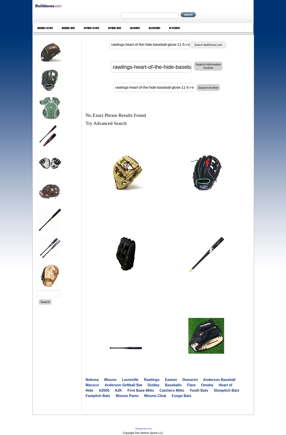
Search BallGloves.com (208, 44)
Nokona (92, 380)
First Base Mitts (140, 390)
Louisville (130, 380)
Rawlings (152, 380)
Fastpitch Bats (98, 396)
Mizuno (110, 380)
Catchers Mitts (172, 390)
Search (45, 302)
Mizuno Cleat (155, 396)
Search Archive (208, 87)
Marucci (92, 385)
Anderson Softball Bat (123, 385)
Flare (191, 385)
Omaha (207, 385)
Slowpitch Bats (226, 390)
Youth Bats (199, 390)
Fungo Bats (181, 396)
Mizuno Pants (127, 396)
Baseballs (173, 385)
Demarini (190, 380)
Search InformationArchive (208, 66)
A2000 (104, 390)
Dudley (153, 385)
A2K (118, 390)
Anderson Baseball (219, 380)
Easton (171, 380)
